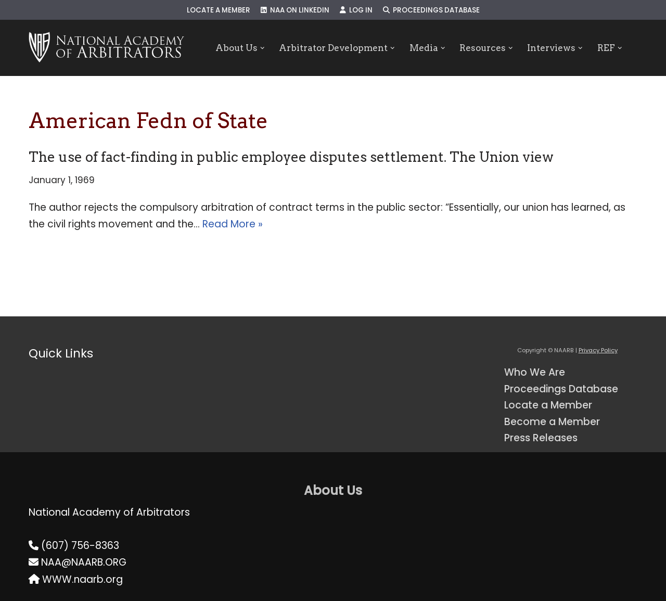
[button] (262, 48)
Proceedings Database (431, 10)
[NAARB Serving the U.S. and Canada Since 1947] (106, 48)
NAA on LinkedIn (295, 10)
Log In (356, 10)
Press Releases (541, 438)
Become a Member (552, 422)
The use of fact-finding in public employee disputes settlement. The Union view (291, 157)
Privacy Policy (598, 350)
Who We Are (534, 372)
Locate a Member (218, 10)
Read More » (232, 224)
